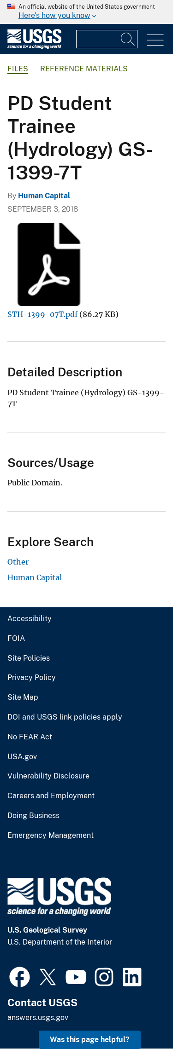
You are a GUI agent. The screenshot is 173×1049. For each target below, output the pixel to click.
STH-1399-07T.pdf (42, 314)
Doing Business (33, 816)
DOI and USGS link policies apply (64, 717)
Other (18, 561)
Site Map (22, 697)
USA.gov (22, 757)
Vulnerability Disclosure (48, 776)
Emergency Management (50, 835)
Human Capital (44, 195)
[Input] (106, 39)
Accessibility (29, 619)
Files (17, 68)
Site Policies (28, 658)
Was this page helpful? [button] (90, 1039)
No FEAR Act (29, 737)
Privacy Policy (31, 678)
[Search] (128, 39)
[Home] (34, 46)
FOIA (16, 638)
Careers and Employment (51, 796)
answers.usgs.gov (37, 1017)
